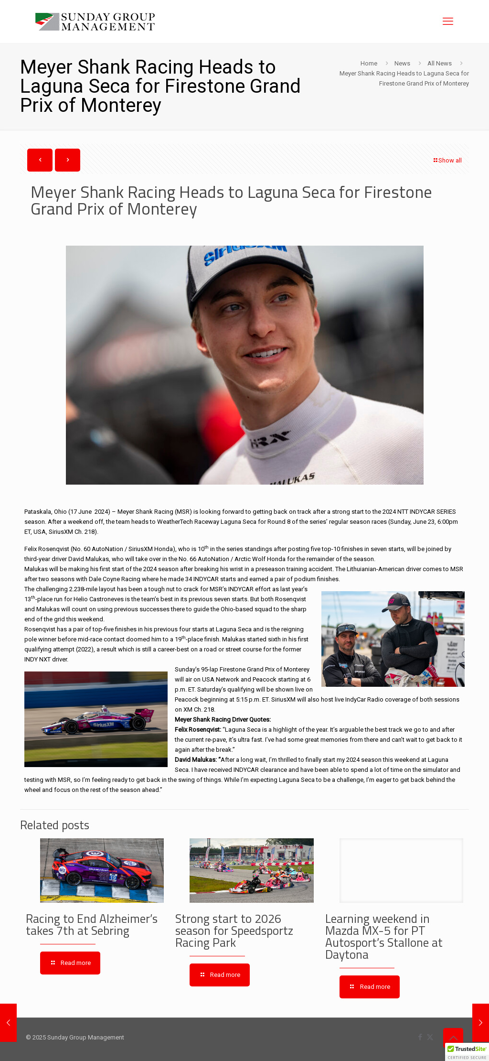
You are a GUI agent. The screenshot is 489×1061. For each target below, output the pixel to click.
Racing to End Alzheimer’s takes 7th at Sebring (92, 924)
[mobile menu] (448, 21)
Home (369, 63)
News (402, 63)
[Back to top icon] (453, 1038)
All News (439, 63)
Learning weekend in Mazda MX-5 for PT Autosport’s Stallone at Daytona (384, 936)
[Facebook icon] (420, 1037)
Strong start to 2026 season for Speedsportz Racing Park (234, 930)
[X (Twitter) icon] (430, 1037)
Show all (447, 160)
